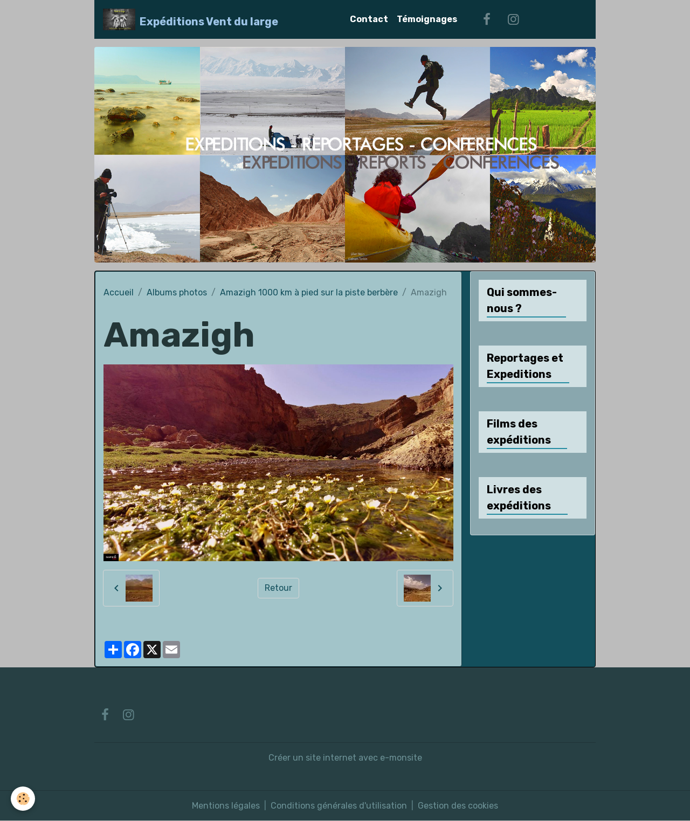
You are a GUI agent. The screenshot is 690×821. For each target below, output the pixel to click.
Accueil (119, 292)
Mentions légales (226, 806)
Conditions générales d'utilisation (339, 806)
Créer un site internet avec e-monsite (345, 758)
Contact (369, 19)
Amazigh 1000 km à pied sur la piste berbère (309, 292)
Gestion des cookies (458, 806)
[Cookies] (23, 798)
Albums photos (177, 292)
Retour (278, 588)
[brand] (190, 19)
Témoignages (427, 19)
